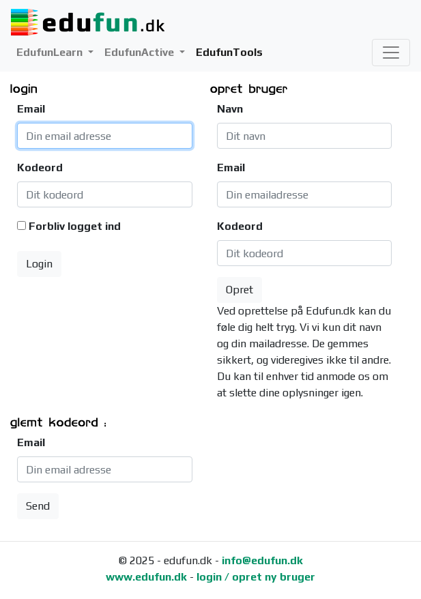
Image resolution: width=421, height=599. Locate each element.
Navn (230, 108)
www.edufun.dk (146, 576)
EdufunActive (140, 52)
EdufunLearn (50, 52)
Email (31, 108)
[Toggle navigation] (391, 52)
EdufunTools (229, 52)
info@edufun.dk (262, 560)
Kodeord (40, 167)
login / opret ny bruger (256, 576)
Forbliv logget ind (75, 226)
